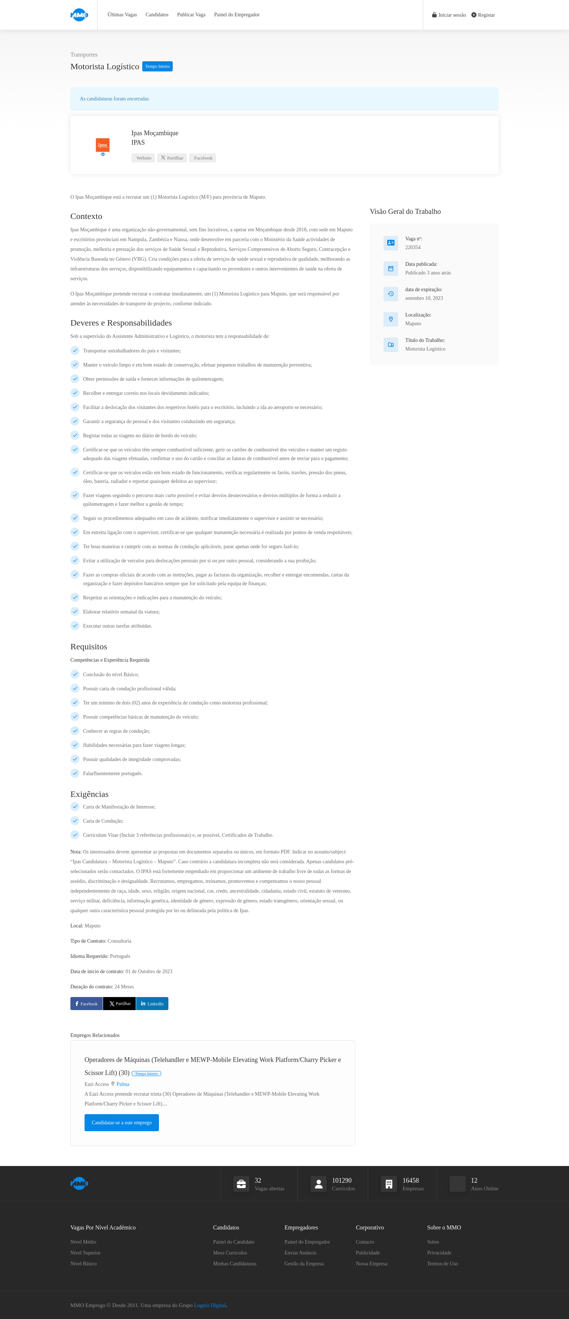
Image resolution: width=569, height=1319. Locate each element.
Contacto (365, 1241)
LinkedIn (155, 1003)
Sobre (433, 1241)
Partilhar (171, 158)
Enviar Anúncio (300, 1252)
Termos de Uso (442, 1263)
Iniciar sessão (449, 15)
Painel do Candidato (233, 1241)
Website (143, 158)
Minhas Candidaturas (234, 1263)
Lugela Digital (210, 1305)
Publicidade (368, 1252)
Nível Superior (85, 1252)
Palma (122, 1084)
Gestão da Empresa (304, 1263)
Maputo (413, 323)
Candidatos (157, 14)
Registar (483, 15)
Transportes (84, 54)
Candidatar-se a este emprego (122, 1122)
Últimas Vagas (122, 14)
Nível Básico (83, 1263)
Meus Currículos (230, 1252)
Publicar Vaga (191, 14)
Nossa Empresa (372, 1263)
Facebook (203, 158)
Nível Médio (83, 1241)
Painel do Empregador (236, 14)
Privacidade (439, 1252)
